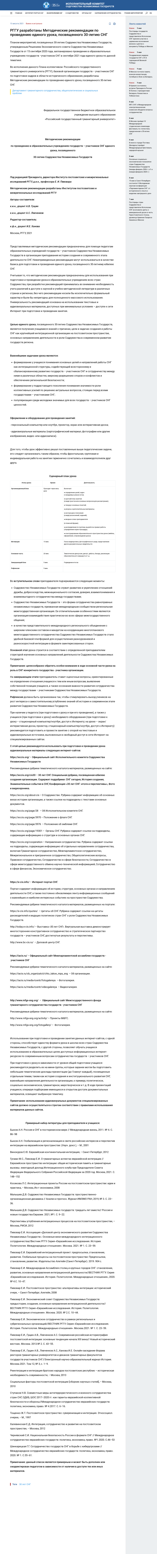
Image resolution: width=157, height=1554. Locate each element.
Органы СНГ (87, 13)
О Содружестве (72, 13)
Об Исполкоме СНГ (54, 13)
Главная (18, 13)
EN (151, 13)
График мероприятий (133, 13)
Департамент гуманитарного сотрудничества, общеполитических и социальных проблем (55, 92)
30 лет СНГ (25, 1484)
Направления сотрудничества (108, 13)
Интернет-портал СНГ (34, 13)
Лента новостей (137, 23)
